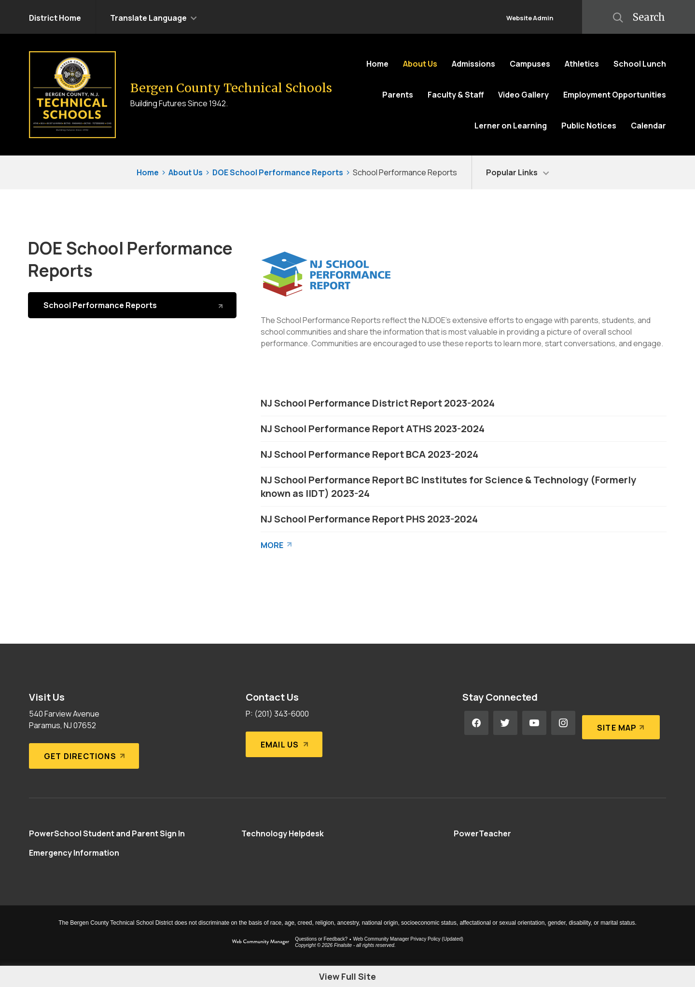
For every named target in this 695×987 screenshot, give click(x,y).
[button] (153, 17)
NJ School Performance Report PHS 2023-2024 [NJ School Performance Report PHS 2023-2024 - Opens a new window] (369, 518)
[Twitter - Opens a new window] (505, 723)
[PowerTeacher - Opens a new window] (482, 833)
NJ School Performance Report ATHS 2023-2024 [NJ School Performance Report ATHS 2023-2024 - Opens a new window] (373, 428)
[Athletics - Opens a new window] (581, 63)
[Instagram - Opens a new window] (563, 723)
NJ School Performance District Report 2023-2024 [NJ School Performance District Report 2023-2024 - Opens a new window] (378, 402)
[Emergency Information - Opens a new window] (74, 852)
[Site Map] (619, 723)
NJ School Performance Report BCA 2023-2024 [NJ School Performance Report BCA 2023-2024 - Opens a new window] (369, 454)
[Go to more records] (277, 543)
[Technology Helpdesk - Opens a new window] (282, 833)
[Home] (377, 63)
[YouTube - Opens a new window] (534, 723)
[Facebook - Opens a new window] (476, 723)
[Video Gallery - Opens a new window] (523, 94)
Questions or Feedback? (321, 939)
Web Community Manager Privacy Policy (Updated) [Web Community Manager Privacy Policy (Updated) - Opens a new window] (408, 939)
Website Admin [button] (529, 18)
